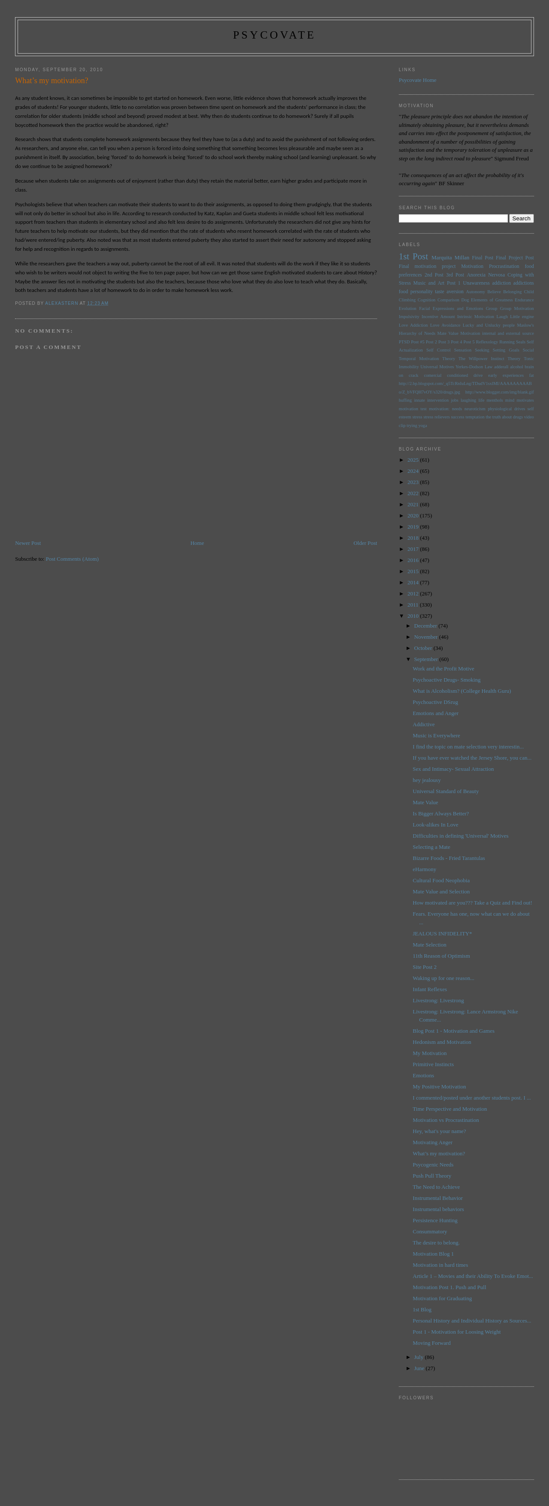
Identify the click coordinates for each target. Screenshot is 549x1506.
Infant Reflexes (430, 989)
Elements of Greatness (492, 300)
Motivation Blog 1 (433, 1253)
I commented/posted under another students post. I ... (472, 1097)
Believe (494, 291)
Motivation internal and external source (497, 333)
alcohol (516, 366)
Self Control (438, 350)
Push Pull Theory (432, 1175)
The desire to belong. (436, 1242)
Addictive (423, 724)
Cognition (427, 300)
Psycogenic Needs (433, 1164)
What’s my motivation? (439, 1153)
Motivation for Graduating (442, 1298)
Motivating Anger (432, 1142)
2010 (413, 616)
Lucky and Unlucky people (489, 325)
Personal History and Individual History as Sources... (472, 1320)
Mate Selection (429, 944)
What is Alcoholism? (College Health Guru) (462, 691)
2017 (413, 549)
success (457, 417)
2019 (413, 526)
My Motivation (429, 1053)
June (420, 1368)
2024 (413, 471)
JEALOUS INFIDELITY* (442, 933)
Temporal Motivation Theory (427, 358)
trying (412, 425)
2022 (413, 493)
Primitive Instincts (433, 1064)
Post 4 (456, 342)
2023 (413, 482)
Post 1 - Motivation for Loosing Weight (457, 1332)
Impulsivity (409, 316)
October (424, 648)
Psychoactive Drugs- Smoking (446, 679)
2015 (413, 571)
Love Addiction (413, 325)
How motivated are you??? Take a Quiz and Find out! (472, 902)
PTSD (404, 342)
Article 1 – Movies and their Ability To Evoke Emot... (473, 1276)
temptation (474, 417)
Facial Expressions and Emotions (451, 308)
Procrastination (504, 266)
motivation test (413, 408)
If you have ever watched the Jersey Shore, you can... (472, 758)
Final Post (482, 258)
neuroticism (475, 408)
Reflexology (487, 342)
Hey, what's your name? (439, 1131)
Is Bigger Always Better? (441, 813)
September (427, 659)
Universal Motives (437, 366)
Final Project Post (515, 258)
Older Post (365, 543)
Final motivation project (427, 266)
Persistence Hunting (435, 1220)
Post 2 (431, 342)
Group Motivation (517, 308)
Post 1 (454, 283)
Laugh (502, 316)
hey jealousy (426, 780)
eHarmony (424, 869)
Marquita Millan (450, 257)
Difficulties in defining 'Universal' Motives (460, 836)
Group (492, 308)
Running (507, 342)
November (426, 637)
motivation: (439, 408)
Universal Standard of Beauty (446, 791)
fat (531, 375)
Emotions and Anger (436, 713)
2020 (413, 515)
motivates (525, 400)
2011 (413, 604)
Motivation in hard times (440, 1265)
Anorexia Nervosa (486, 275)
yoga (422, 425)
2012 (413, 593)
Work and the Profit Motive (443, 668)
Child (529, 291)
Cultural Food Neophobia (441, 880)
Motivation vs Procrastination (446, 1120)
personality (421, 292)
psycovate (274, 35)
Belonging (512, 291)
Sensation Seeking (471, 350)
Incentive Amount (438, 316)
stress (417, 417)
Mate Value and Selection (441, 891)
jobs (454, 400)
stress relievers (436, 417)
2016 (413, 560)
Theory (513, 358)
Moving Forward (431, 1343)
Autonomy (475, 291)
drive (478, 375)
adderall (501, 366)
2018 (413, 538)
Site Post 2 (425, 967)
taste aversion (449, 292)
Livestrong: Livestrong (438, 1000)
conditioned (457, 375)
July (419, 1357)
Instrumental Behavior (438, 1198)
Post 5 (469, 342)
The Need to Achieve (436, 1187)
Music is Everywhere (436, 735)
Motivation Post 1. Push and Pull (449, 1287)
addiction (501, 283)
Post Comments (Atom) (72, 559)
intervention (438, 400)
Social (528, 350)
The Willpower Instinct (481, 358)
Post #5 (417, 342)
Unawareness (476, 283)
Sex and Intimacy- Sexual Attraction (453, 769)
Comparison (448, 300)
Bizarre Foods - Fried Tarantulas (449, 858)
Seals (520, 342)
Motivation (472, 266)
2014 (413, 582)
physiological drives (506, 408)
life (481, 400)
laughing (468, 400)
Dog (465, 300)
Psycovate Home (418, 80)
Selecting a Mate (431, 847)
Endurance (524, 300)
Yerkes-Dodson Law (473, 366)
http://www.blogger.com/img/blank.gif (499, 392)
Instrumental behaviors (438, 1209)
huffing (405, 400)
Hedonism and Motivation (442, 1042)
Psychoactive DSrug (435, 702)
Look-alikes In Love (435, 824)
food (403, 292)
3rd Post (455, 275)
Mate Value (447, 333)
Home (197, 543)
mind (509, 400)
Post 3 (443, 342)
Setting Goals (506, 350)
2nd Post (434, 275)
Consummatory (430, 1231)
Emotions (423, 1075)
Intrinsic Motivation (475, 316)
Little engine (522, 316)
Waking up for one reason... (443, 978)
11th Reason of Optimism (441, 956)
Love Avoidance (445, 325)
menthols (495, 400)
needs (457, 408)
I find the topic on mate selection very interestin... (468, 746)
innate (419, 400)
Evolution (407, 308)
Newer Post (28, 543)
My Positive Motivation (439, 1086)
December (426, 625)
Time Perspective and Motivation (450, 1109)
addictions (523, 283)
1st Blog (422, 1309)
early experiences (506, 375)
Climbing (407, 300)
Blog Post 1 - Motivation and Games (454, 1031)
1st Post (413, 256)
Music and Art (429, 283)
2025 (413, 460)
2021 (413, 504)
